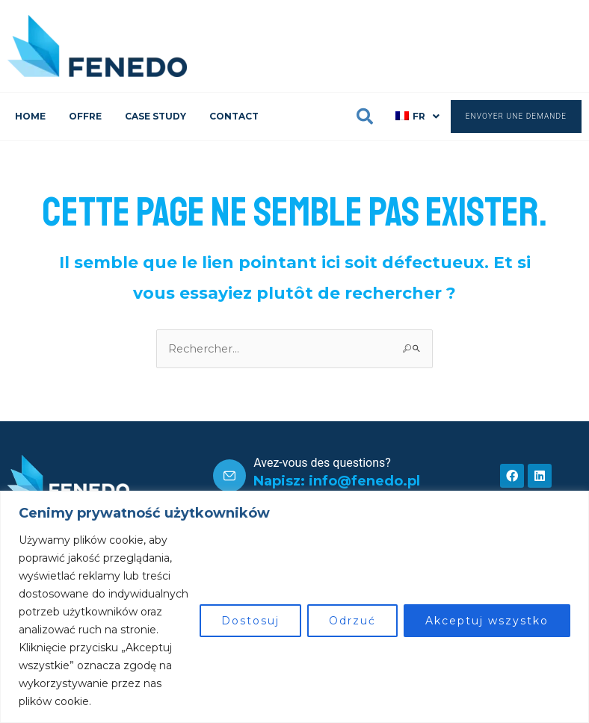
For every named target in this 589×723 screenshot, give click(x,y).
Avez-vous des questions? (322, 463)
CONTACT (234, 116)
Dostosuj (250, 620)
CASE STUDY (155, 116)
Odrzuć (352, 620)
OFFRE (85, 116)
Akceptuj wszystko (487, 620)
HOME (30, 116)
